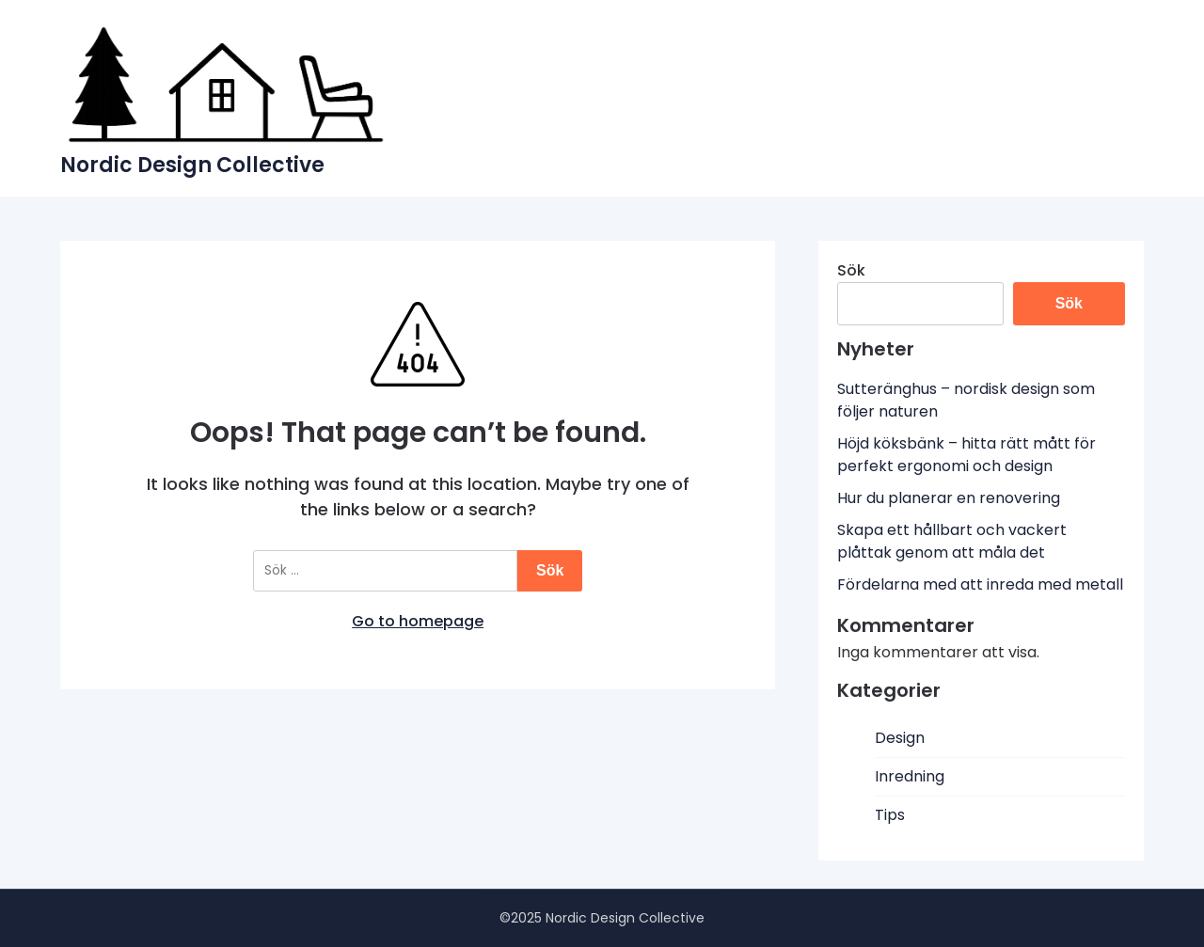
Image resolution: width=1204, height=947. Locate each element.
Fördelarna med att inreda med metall (980, 584)
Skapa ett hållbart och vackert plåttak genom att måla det (952, 541)
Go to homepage (417, 621)
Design (900, 738)
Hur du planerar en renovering (948, 498)
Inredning (909, 776)
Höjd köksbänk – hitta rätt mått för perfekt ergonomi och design (966, 455)
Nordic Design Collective (192, 165)
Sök (851, 270)
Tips (890, 815)
